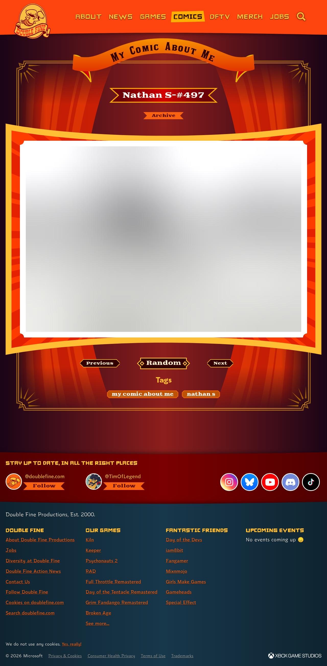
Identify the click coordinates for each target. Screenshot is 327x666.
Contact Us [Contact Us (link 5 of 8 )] (18, 573)
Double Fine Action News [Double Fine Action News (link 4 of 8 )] (35, 562)
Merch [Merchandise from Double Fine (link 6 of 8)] (250, 16)
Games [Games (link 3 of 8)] (153, 16)
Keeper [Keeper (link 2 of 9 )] (94, 541)
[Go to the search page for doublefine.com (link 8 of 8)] (301, 16)
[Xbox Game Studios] (294, 656)
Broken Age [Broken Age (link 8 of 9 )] (99, 613)
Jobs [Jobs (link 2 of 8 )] (11, 541)
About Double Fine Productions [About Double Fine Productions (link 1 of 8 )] (43, 531)
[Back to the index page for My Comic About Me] (163, 62)
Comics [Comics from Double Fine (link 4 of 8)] (188, 16)
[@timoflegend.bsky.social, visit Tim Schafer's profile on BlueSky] (120, 472)
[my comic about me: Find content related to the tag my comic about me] (143, 395)
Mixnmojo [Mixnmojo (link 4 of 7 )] (177, 562)
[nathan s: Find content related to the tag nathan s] (201, 395)
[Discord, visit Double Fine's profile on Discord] (290, 473)
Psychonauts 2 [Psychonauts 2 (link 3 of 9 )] (103, 552)
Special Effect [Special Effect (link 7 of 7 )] (182, 594)
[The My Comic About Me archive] (163, 116)
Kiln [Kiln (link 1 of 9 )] (90, 531)
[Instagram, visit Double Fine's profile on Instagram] (229, 473)
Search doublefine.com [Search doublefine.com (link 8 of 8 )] (32, 604)
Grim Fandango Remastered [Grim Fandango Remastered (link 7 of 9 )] (119, 603)
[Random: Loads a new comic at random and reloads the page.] (164, 364)
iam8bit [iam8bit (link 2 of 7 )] (175, 541)
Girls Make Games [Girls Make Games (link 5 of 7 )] (187, 573)
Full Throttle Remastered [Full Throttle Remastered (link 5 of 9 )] (115, 573)
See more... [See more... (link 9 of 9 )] (98, 623)
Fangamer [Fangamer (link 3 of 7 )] (178, 552)
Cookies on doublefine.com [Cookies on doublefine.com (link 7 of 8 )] (37, 594)
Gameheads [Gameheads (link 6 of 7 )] (180, 583)
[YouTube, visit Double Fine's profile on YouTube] (270, 473)
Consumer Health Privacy (117, 656)
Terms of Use (161, 656)
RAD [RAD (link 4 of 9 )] (91, 562)
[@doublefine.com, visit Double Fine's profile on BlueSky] (40, 472)
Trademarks (192, 656)
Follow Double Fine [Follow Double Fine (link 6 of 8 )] (28, 583)
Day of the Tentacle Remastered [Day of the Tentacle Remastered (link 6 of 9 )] (109, 587)
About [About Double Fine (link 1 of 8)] (88, 16)
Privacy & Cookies (66, 656)
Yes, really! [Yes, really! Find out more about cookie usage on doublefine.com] (72, 644)
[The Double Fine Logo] (32, 21)
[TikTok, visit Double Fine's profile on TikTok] (311, 473)
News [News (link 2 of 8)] (121, 16)
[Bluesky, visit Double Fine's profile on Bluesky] (249, 473)
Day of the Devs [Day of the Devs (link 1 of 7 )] (185, 531)
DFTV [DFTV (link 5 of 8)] (220, 16)
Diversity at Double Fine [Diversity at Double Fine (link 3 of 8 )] (34, 552)
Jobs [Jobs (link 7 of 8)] (279, 16)
